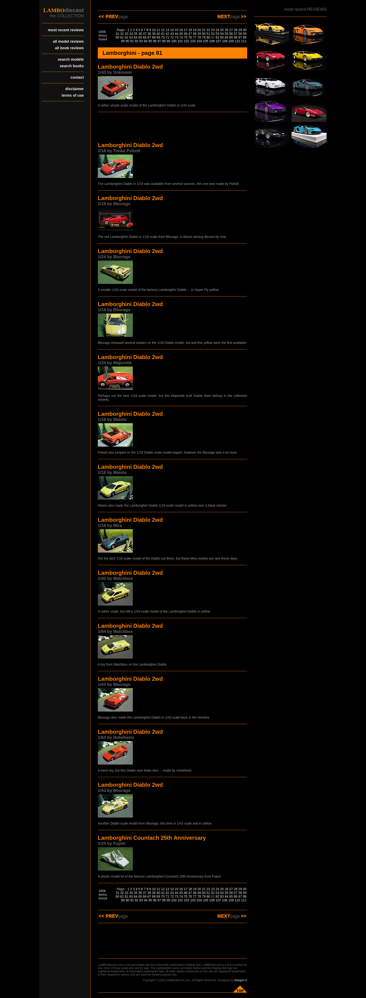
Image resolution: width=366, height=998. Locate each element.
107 (218, 41)
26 (227, 30)
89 (123, 41)
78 (199, 37)
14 (172, 30)
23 (213, 30)
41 (163, 33)
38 (149, 33)
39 (154, 33)
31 (117, 33)
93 (141, 41)
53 (217, 33)
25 (222, 30)
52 (213, 33)
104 (199, 41)
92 (136, 41)
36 (140, 33)
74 (181, 37)
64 (135, 37)
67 (149, 37)
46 (185, 33)
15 (176, 30)
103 (193, 41)
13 (167, 30)
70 (163, 37)
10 (154, 30)
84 (227, 37)
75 (185, 37)
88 (244, 37)
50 (204, 33)
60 (117, 37)
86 (235, 37)
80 (208, 37)
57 (235, 33)
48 (195, 33)
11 (158, 30)
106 (212, 41)
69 (158, 37)
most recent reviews (66, 30)
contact (77, 77)
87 (240, 37)
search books (72, 66)
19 (195, 30)
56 (231, 33)
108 (224, 41)
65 (140, 37)
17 (185, 30)
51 (208, 33)
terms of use (73, 95)
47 (190, 33)
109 (231, 41)
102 (186, 41)
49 (199, 33)
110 (237, 41)
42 (167, 33)
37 (145, 33)
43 (172, 33)
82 (217, 37)
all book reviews (69, 48)
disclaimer (74, 89)
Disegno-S (240, 980)
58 (240, 33)
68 (154, 37)
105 (205, 41)
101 (180, 41)
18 (190, 30)
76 (190, 37)
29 (240, 30)
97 (159, 41)
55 (227, 33)
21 (204, 30)
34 (131, 33)
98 (164, 41)
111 (243, 41)
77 (195, 37)
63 (131, 37)
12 (163, 30)
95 (150, 41)
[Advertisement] (172, 128)
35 (135, 33)
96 (155, 41)
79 (204, 37)
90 (127, 41)
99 (168, 41)
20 (199, 30)
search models (71, 59)
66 (145, 37)
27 (231, 30)
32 (122, 33)
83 (222, 37)
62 (126, 37)
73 (176, 37)
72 (172, 37)
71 (167, 37)
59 (244, 33)
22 (208, 30)
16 (181, 30)
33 (126, 33)
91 (132, 41)
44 (176, 33)
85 (231, 37)
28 (235, 30)
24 (217, 30)
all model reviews (68, 41)
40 (158, 33)
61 (122, 37)
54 (222, 33)
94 (146, 41)
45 (181, 33)
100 (173, 41)
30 (244, 30)
